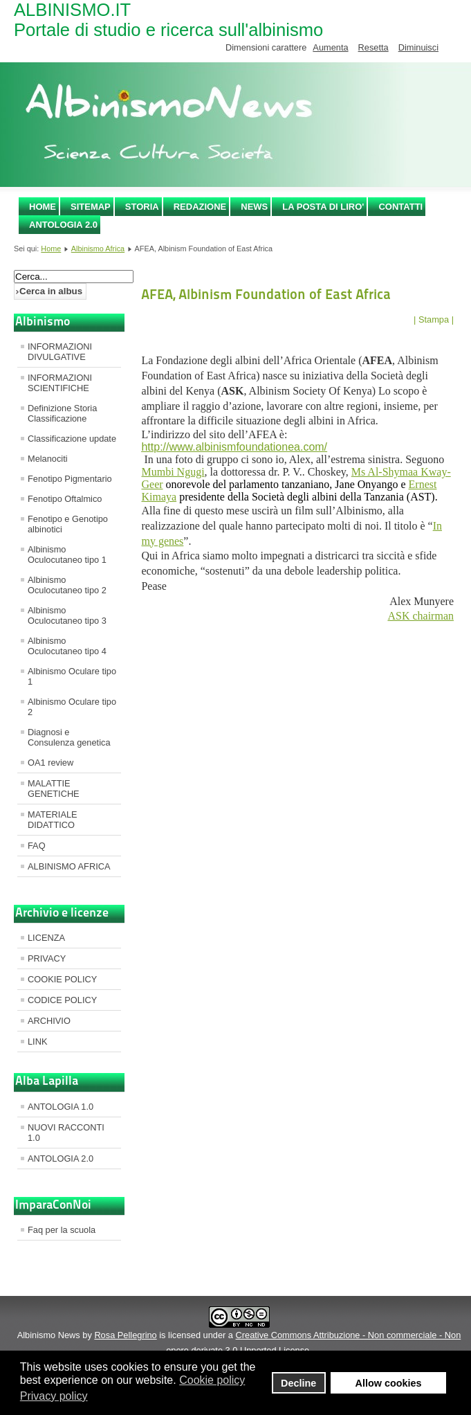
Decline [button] (298, 1383)
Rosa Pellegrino (125, 1335)
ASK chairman (420, 616)
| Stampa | (434, 319)
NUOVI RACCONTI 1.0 (66, 1132)
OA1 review (50, 762)
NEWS (254, 206)
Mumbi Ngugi (172, 472)
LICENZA (46, 937)
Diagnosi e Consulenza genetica (69, 737)
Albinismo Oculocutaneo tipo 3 (67, 615)
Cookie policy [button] (212, 1380)
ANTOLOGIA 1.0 (60, 1106)
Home (42, 206)
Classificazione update (72, 438)
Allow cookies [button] (388, 1383)
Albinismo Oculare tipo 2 (72, 706)
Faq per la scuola (61, 1230)
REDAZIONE (200, 206)
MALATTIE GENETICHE (54, 788)
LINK (37, 1041)
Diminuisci (418, 47)
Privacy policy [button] (54, 1396)
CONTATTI (400, 206)
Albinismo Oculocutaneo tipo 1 (67, 554)
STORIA (142, 206)
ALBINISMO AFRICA (69, 866)
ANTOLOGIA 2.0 (63, 224)
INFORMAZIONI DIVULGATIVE (60, 351)
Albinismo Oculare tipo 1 (72, 676)
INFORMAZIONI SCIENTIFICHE (60, 382)
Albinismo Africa (97, 248)
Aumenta (330, 47)
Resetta (373, 47)
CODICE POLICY (62, 1000)
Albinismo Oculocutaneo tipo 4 (67, 646)
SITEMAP (91, 206)
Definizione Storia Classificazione (62, 413)
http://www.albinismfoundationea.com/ (234, 447)
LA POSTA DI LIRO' (323, 206)
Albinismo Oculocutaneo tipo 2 (67, 585)
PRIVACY (47, 958)
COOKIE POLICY (62, 979)
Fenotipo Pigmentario (70, 479)
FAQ (37, 845)
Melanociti (48, 458)
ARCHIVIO (49, 1021)
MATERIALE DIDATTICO (52, 819)
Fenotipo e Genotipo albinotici (68, 524)
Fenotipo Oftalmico (65, 499)
